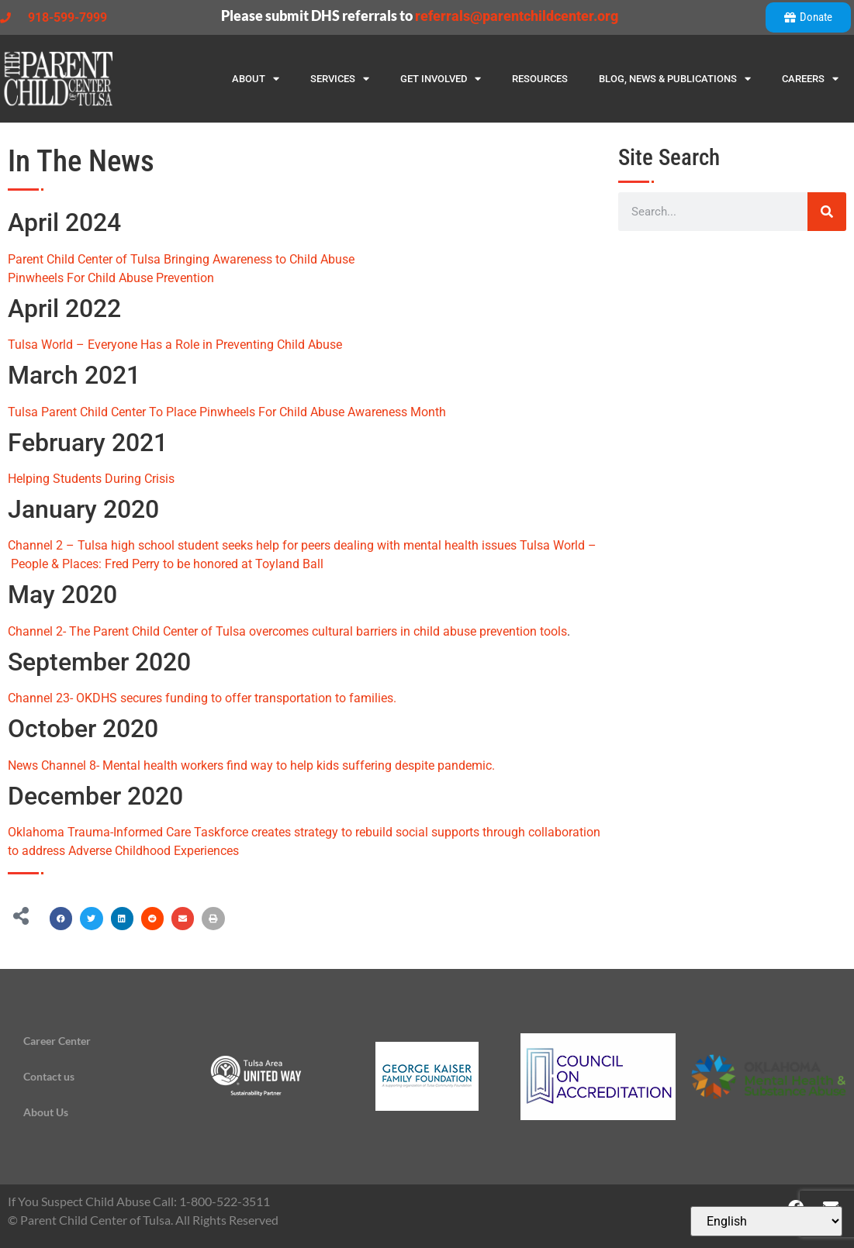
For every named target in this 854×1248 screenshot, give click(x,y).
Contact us (48, 1076)
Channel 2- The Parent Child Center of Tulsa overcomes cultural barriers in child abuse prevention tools (287, 631)
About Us (45, 1112)
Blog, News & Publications (675, 78)
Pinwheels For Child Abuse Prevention (111, 278)
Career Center (57, 1040)
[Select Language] (766, 1221)
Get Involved (440, 78)
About (255, 78)
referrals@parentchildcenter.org (516, 16)
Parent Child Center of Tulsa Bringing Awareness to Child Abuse (181, 259)
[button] (61, 918)
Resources (540, 78)
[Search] (826, 211)
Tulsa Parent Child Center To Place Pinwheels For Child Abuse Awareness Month (227, 412)
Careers (810, 78)
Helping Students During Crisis (91, 478)
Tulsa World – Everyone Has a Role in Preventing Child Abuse (175, 344)
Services (339, 78)
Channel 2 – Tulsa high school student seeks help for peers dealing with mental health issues (262, 545)
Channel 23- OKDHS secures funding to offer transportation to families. (202, 698)
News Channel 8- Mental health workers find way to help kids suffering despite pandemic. (251, 765)
